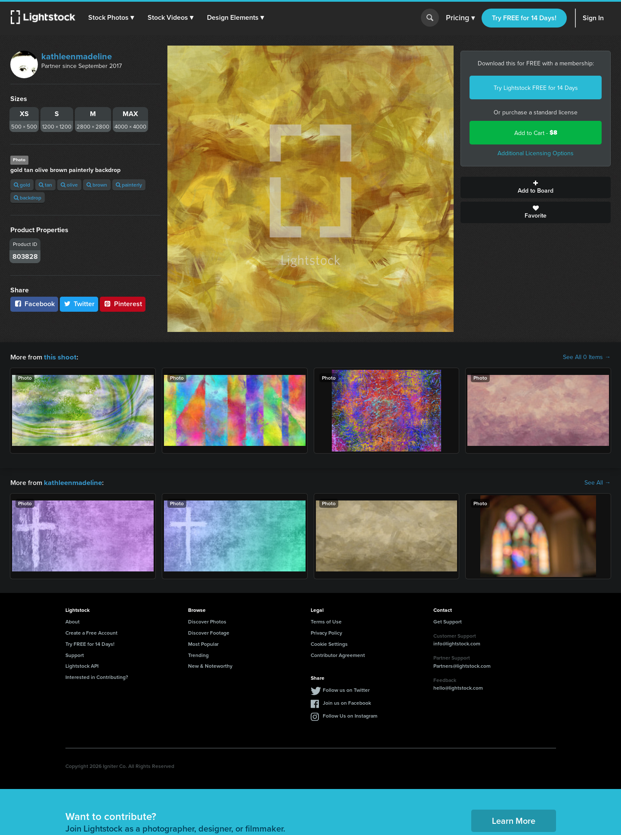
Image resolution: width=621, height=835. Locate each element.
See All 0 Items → (587, 357)
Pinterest (122, 304)
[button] (111, 18)
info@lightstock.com (456, 642)
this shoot (59, 357)
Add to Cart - (535, 132)
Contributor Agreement (338, 654)
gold (22, 184)
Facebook (34, 304)
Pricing (460, 18)
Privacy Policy (326, 631)
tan (45, 184)
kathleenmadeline (76, 56)
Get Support (447, 620)
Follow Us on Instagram (350, 714)
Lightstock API (82, 665)
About (72, 620)
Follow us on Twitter (346, 689)
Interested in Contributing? (96, 676)
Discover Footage (208, 631)
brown (97, 184)
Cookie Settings (329, 643)
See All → (597, 482)
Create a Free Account (91, 631)
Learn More (513, 820)
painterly (129, 184)
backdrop (27, 197)
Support (74, 654)
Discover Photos (207, 620)
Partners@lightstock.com (462, 665)
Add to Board (535, 187)
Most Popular (203, 643)
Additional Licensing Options (535, 153)
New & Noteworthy (210, 665)
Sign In (593, 18)
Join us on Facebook (347, 702)
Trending (198, 654)
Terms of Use (326, 620)
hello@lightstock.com (458, 687)
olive (69, 184)
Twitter (79, 304)
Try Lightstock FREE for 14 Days (536, 87)
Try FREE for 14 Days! (524, 18)
